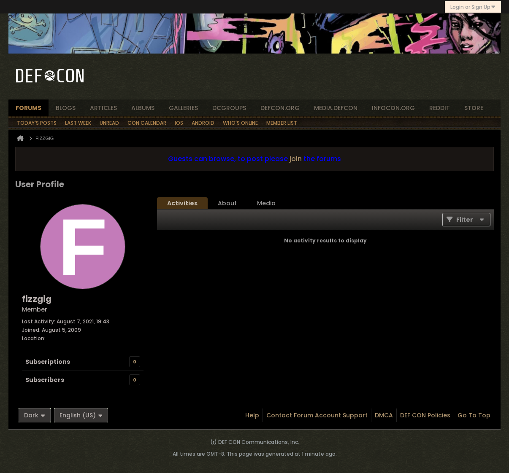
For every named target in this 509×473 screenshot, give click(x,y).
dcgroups (229, 108)
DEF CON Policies (425, 415)
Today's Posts (37, 122)
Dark (34, 415)
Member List (281, 122)
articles (103, 108)
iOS (179, 122)
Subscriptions (47, 361)
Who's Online (240, 122)
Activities (182, 203)
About (227, 203)
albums (142, 108)
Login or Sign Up (472, 7)
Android (203, 122)
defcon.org (280, 108)
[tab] (182, 203)
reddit (439, 108)
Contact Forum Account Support (317, 415)
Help (252, 415)
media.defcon (335, 108)
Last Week (78, 122)
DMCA (384, 415)
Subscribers (44, 380)
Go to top (474, 415)
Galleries (183, 108)
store (473, 108)
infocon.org (393, 108)
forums (28, 108)
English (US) (81, 415)
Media (266, 203)
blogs (66, 108)
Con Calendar (146, 122)
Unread (109, 122)
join (296, 159)
